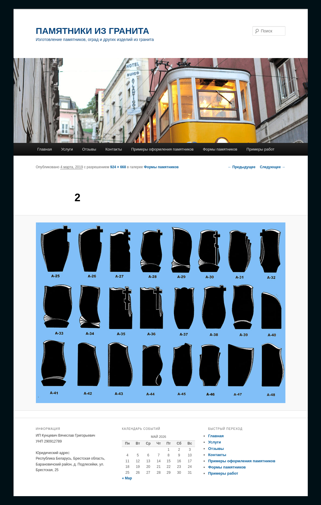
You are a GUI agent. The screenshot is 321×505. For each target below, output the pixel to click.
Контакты (113, 149)
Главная (44, 149)
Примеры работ (261, 149)
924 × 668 (118, 167)
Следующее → (272, 167)
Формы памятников (220, 149)
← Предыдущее (241, 167)
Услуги (67, 149)
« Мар (127, 478)
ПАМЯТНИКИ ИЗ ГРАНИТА (92, 31)
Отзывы (89, 149)
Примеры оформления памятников (162, 149)
